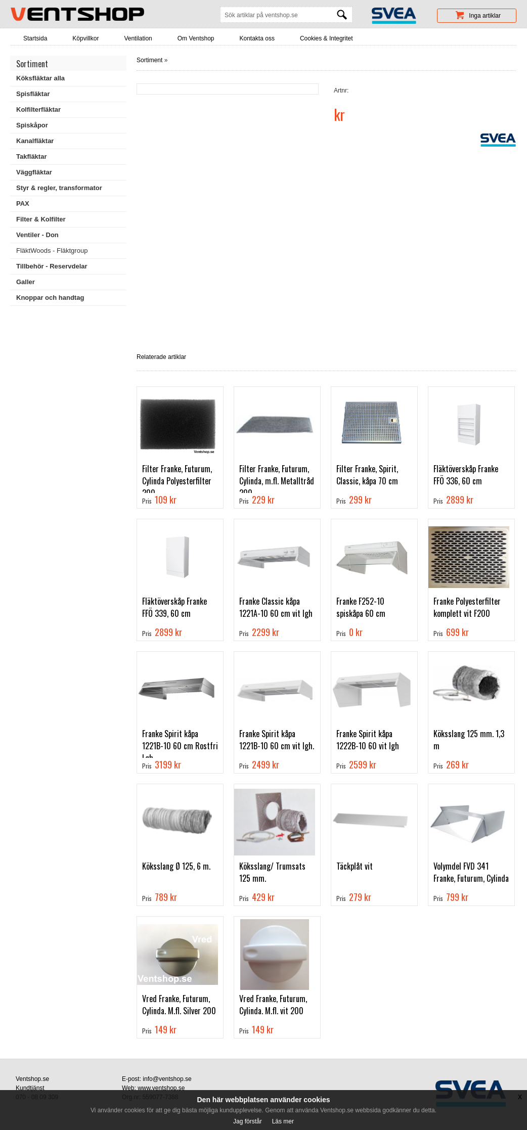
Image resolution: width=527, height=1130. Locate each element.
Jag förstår (247, 1121)
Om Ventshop (196, 38)
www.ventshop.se (161, 1088)
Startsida (35, 38)
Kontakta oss (257, 38)
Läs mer (283, 1121)
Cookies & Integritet (326, 38)
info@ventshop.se (167, 1078)
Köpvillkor (85, 38)
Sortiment (149, 60)
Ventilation (138, 38)
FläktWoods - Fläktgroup (51, 250)
